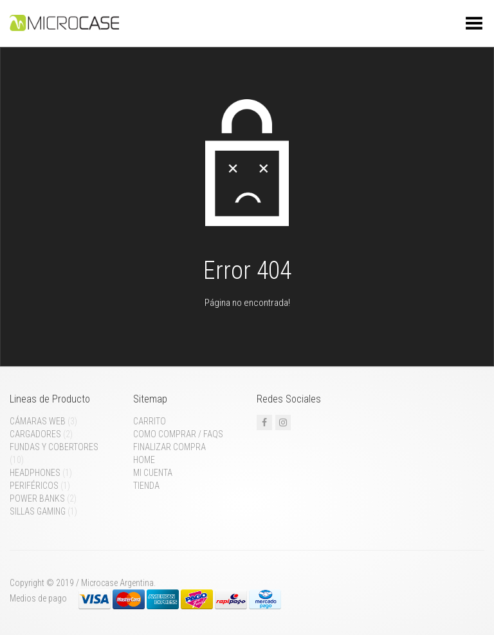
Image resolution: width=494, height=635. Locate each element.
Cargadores (35, 434)
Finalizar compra (169, 447)
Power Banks (37, 498)
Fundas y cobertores (54, 447)
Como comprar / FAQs (178, 434)
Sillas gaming (38, 511)
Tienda (146, 485)
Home (144, 460)
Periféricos (34, 485)
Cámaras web (38, 421)
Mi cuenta (152, 473)
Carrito (149, 421)
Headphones (35, 473)
